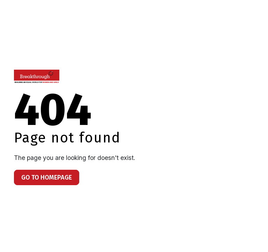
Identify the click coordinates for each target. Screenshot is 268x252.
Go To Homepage (46, 177)
